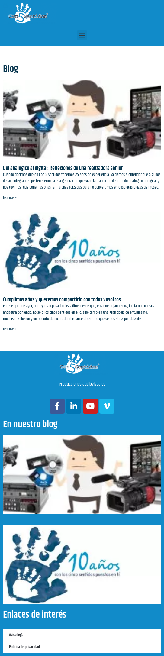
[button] (82, 35)
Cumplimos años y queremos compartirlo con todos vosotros (62, 300)
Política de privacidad (24, 647)
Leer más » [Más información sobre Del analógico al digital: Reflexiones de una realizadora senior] (10, 198)
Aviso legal (16, 635)
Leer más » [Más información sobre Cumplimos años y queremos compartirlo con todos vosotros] (10, 329)
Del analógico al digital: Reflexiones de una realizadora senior (63, 168)
